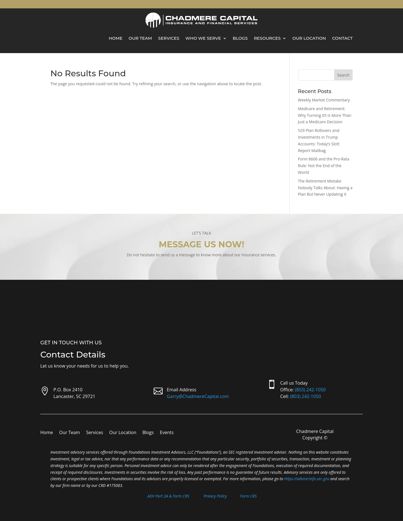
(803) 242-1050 (310, 390)
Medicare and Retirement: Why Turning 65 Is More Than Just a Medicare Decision (325, 115)
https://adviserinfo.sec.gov (306, 478)
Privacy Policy (215, 496)
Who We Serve (203, 38)
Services (168, 38)
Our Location (309, 38)
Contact (342, 38)
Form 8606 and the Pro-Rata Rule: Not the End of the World (324, 165)
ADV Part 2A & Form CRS (168, 496)
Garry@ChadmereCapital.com (198, 396)
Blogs (240, 38)
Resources (267, 38)
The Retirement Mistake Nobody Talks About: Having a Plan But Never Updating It (325, 187)
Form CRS (248, 496)
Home (115, 38)
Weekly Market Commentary (324, 100)
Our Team (140, 38)
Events (167, 432)
